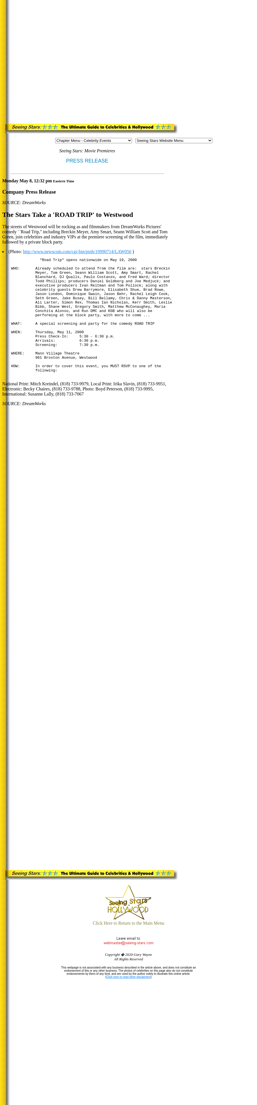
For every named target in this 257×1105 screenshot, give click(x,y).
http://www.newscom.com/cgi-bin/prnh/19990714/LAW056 (77, 251)
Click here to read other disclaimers (128, 976)
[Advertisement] (63, 61)
